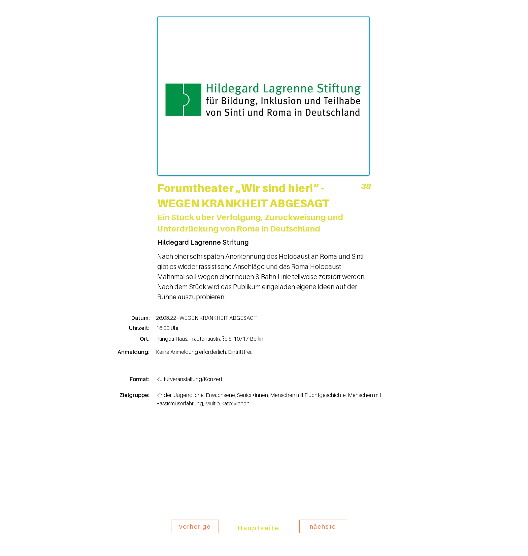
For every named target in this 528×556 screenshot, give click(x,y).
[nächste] (323, 526)
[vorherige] (195, 526)
